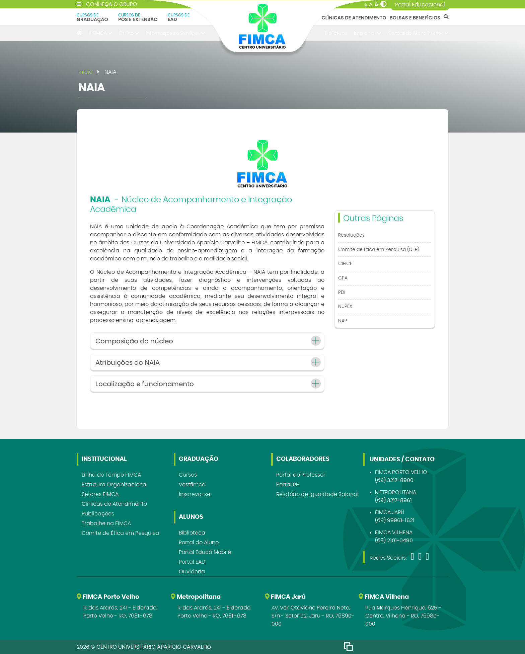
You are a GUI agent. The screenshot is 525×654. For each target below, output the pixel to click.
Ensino (129, 33)
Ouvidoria (192, 571)
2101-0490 (400, 540)
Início (85, 72)
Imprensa (367, 33)
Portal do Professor (300, 475)
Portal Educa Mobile (205, 552)
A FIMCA (100, 33)
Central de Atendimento (418, 33)
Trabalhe (106, 523)
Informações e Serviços (175, 33)
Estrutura (115, 484)
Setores (100, 494)
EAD (179, 17)
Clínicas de (114, 504)
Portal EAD (192, 562)
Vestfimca (192, 484)
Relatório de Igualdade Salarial (317, 494)
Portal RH (288, 484)
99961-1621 (401, 520)
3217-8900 (400, 480)
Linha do (111, 475)
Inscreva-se (194, 494)
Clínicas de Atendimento (354, 17)
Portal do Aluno (199, 542)
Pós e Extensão (138, 17)
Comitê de (120, 533)
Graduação (92, 17)
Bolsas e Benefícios (415, 17)
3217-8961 (399, 500)
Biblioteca (336, 33)
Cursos (188, 475)
